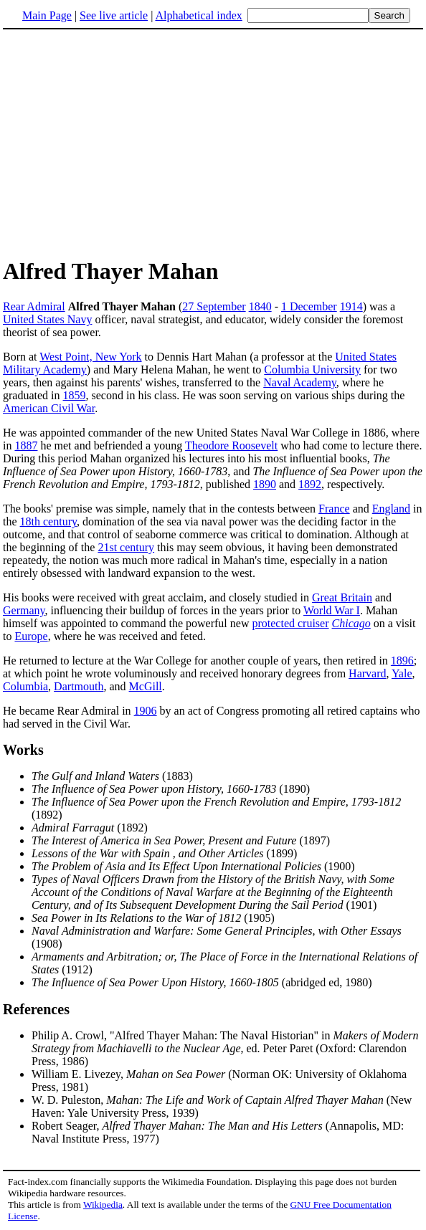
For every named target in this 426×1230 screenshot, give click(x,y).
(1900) (193, 866)
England (391, 508)
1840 (260, 306)
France (334, 508)
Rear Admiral (34, 306)
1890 (264, 484)
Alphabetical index (198, 15)
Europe (30, 636)
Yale (402, 673)
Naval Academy (299, 382)
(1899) (164, 853)
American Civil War (49, 408)
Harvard (367, 673)
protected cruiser (290, 623)
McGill (145, 686)
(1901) (213, 892)
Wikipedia (103, 1204)
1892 (309, 484)
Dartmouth (78, 686)
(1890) (171, 789)
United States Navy (47, 319)
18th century (48, 521)
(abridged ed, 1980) (202, 982)
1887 (25, 445)
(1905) (153, 918)
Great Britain (342, 597)
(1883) (112, 776)
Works (23, 750)
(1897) (181, 840)
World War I (331, 610)
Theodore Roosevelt (231, 445)
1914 (351, 306)
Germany (24, 610)
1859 (74, 395)
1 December (309, 306)
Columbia (25, 686)
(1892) (90, 827)
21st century (126, 547)
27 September (213, 306)
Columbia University (312, 369)
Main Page (47, 15)
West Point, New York (90, 357)
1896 (402, 660)
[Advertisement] (123, 142)
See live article (114, 15)
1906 (145, 711)
